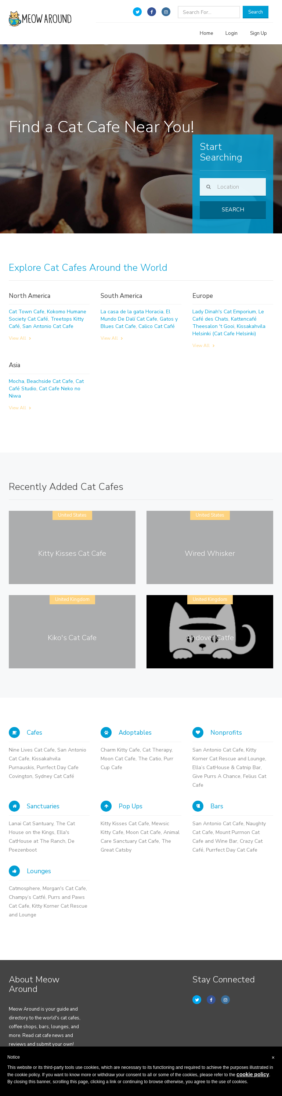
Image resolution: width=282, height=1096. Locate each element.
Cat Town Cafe (26, 311)
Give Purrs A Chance (216, 776)
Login (231, 33)
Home (206, 33)
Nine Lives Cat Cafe (32, 749)
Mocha (16, 381)
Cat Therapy (156, 749)
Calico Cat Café (156, 326)
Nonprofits (217, 732)
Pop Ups (121, 806)
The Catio (149, 758)
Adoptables (126, 732)
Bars (207, 806)
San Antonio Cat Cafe (47, 326)
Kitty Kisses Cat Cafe (72, 553)
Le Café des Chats (228, 315)
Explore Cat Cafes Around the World (88, 267)
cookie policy (252, 1074)
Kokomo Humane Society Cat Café (47, 315)
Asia (14, 365)
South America (121, 296)
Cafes (25, 732)
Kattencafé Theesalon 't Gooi (224, 322)
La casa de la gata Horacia (132, 311)
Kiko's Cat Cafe (72, 638)
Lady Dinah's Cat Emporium (224, 311)
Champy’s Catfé (27, 897)
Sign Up (258, 33)
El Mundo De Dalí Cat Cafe (135, 315)
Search (255, 12)
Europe (202, 296)
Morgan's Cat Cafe (64, 888)
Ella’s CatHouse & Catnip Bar (226, 767)
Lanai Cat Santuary (31, 823)
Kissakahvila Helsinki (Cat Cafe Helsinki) (228, 330)
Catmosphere (24, 888)
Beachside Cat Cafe (50, 381)
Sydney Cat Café (54, 776)
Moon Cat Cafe (118, 758)
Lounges (30, 871)
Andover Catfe (210, 638)
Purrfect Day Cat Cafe (231, 849)
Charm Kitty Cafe (120, 749)
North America (29, 296)
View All (20, 338)
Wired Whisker (210, 553)
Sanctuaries (34, 806)
